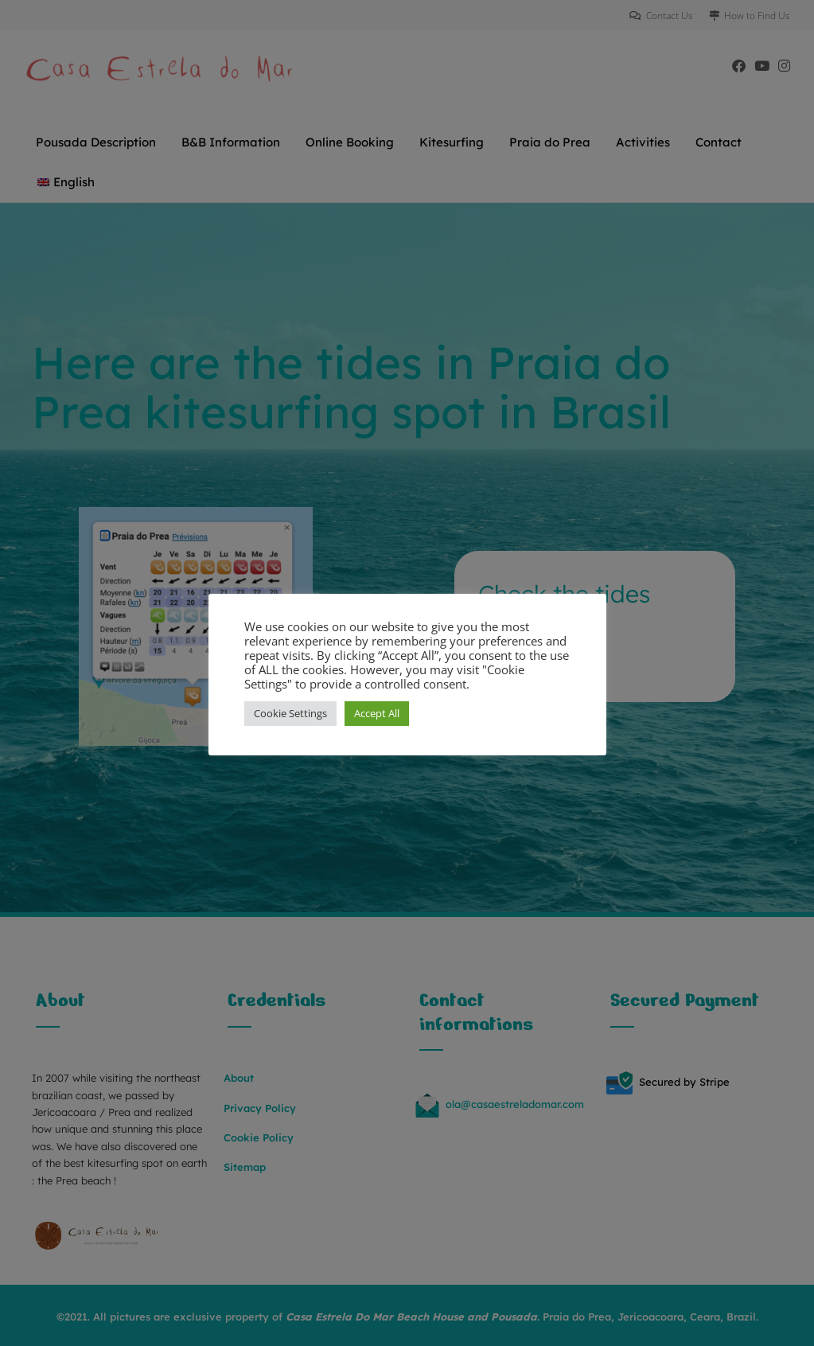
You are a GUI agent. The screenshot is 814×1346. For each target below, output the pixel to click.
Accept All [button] (376, 713)
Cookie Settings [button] (290, 713)
